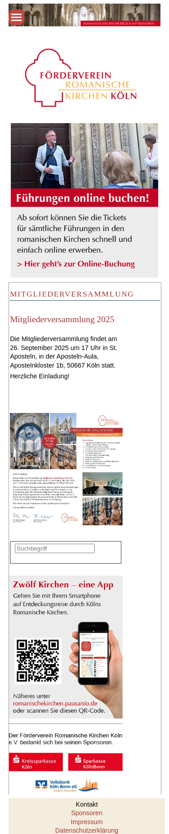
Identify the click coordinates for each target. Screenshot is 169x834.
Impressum (87, 821)
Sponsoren (87, 812)
